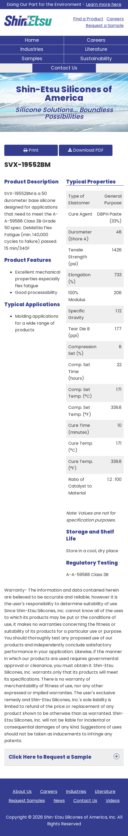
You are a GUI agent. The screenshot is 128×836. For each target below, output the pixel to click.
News (59, 800)
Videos (113, 800)
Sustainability (96, 58)
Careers (115, 19)
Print (31, 150)
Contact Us (64, 68)
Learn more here (103, 4)
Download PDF (86, 150)
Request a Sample (105, 25)
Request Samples (27, 800)
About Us (22, 791)
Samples (32, 58)
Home (32, 40)
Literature (96, 49)
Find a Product (88, 19)
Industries (31, 49)
